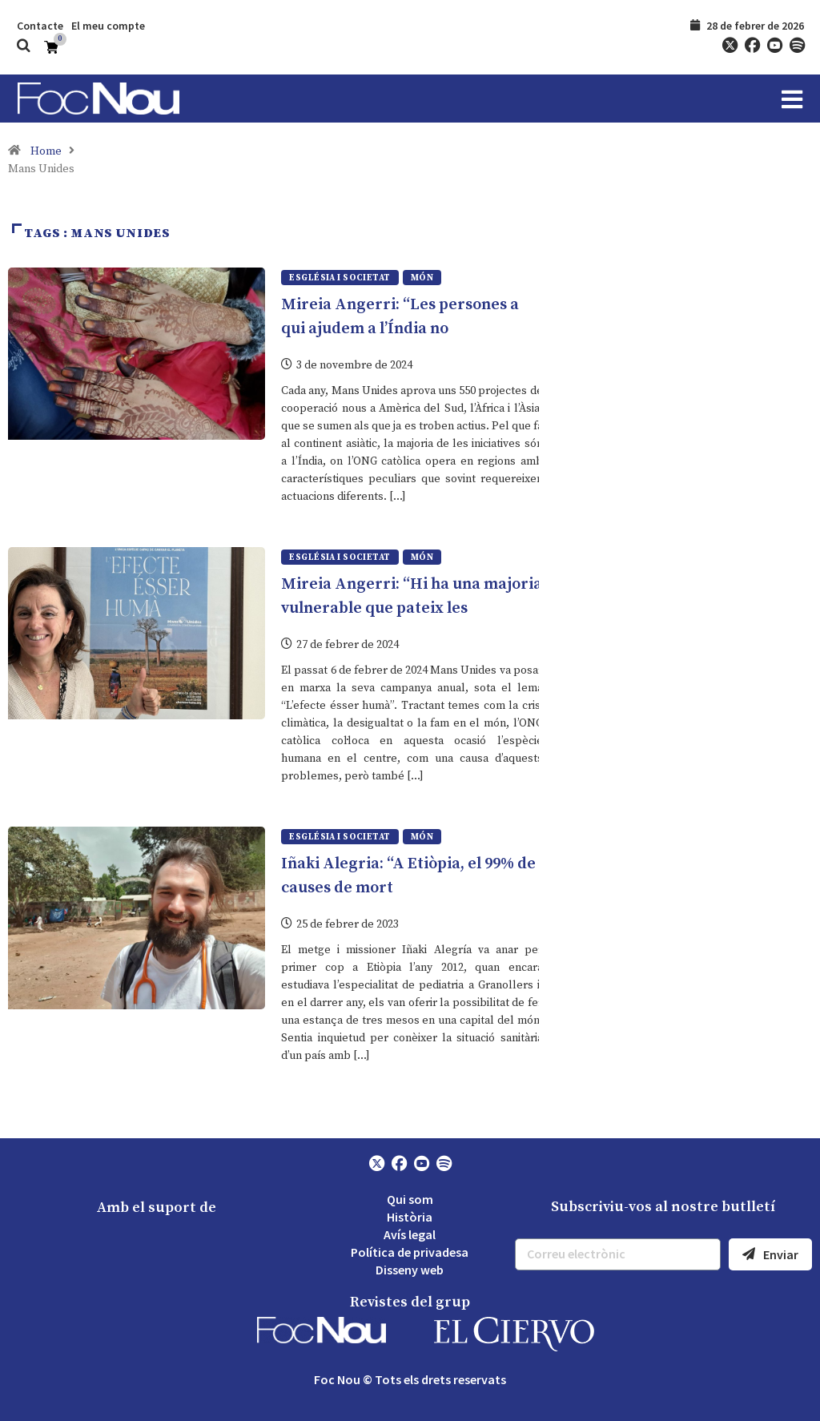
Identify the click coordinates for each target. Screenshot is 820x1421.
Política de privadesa (409, 1251)
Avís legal (410, 1234)
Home (46, 151)
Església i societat (339, 278)
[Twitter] (729, 45)
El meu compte (108, 25)
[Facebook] (752, 45)
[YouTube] (774, 45)
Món (422, 278)
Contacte (40, 25)
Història (409, 1216)
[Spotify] (796, 45)
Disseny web (410, 1269)
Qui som (410, 1198)
